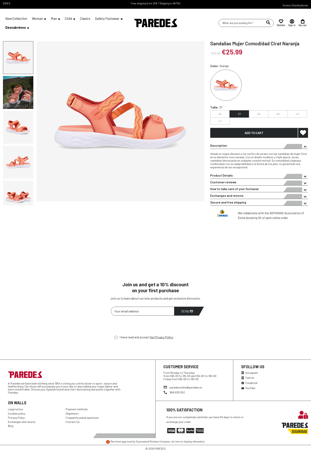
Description (259, 146)
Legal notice (15, 409)
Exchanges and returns (259, 196)
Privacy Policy (16, 417)
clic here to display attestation (188, 441)
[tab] (259, 145)
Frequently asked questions (82, 417)
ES (8, 3)
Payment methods (77, 409)
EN (4, 3)
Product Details (259, 176)
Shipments (72, 413)
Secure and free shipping (259, 203)
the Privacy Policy (161, 337)
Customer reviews (259, 182)
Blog (10, 425)
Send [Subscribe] (187, 311)
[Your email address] (142, 311)
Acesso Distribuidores (295, 5)
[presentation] (141, 326)
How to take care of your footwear (259, 189)
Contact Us (73, 421)
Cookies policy (16, 413)
